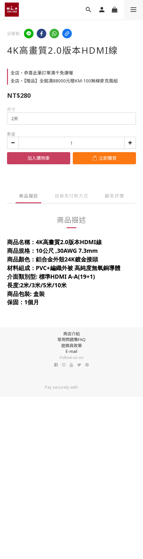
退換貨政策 (71, 345)
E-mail (71, 351)
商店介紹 (71, 334)
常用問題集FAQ (71, 339)
